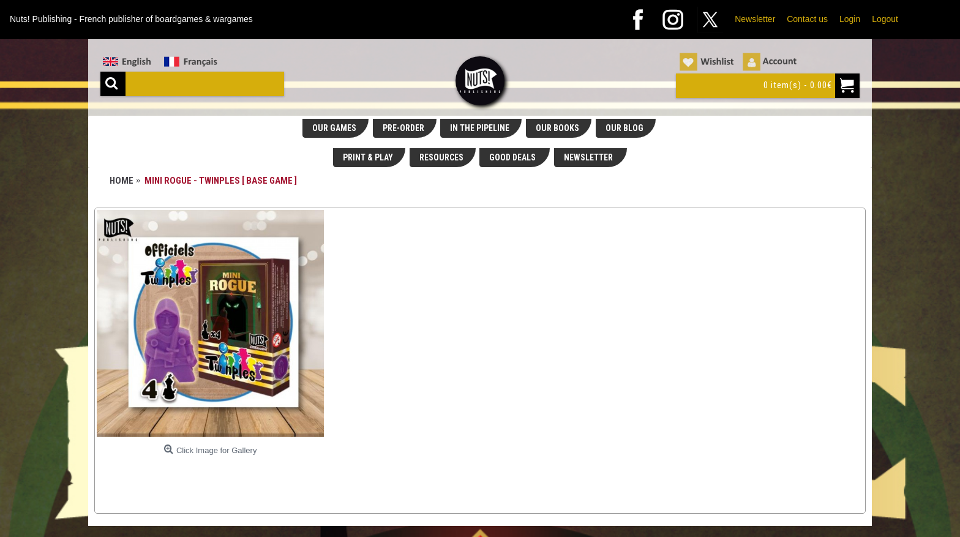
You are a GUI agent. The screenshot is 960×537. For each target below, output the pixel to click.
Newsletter (755, 19)
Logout (885, 19)
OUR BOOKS (557, 128)
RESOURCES (441, 157)
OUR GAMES (334, 128)
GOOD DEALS (513, 157)
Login (849, 19)
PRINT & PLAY (368, 157)
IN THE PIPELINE (479, 128)
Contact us (807, 19)
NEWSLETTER (589, 157)
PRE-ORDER (403, 128)
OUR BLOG (624, 128)
